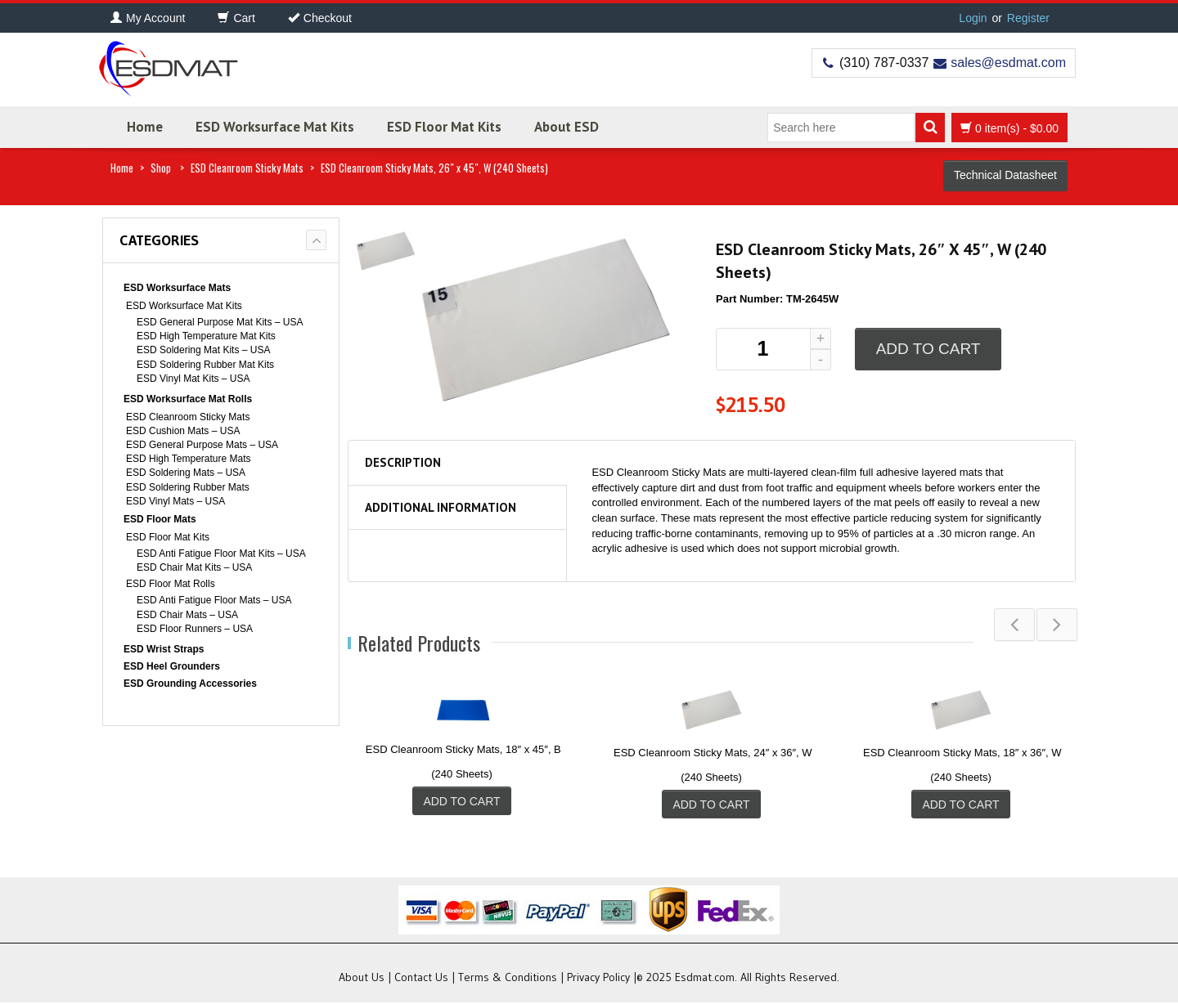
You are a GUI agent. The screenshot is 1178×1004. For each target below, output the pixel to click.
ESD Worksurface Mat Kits (275, 127)
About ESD (566, 127)
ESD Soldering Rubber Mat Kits (205, 364)
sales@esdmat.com (1008, 62)
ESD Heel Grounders (172, 666)
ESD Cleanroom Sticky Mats (247, 167)
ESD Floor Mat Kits (444, 127)
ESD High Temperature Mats (188, 458)
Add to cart (928, 348)
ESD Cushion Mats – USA (183, 431)
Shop (161, 167)
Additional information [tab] (440, 507)
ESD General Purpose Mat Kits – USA (220, 322)
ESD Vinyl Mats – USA (175, 501)
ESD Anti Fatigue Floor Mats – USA (214, 600)
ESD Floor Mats (160, 519)
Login (973, 18)
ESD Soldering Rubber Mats (188, 487)
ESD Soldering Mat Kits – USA (203, 350)
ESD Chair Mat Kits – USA (194, 567)
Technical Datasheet (1005, 175)
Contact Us (421, 978)
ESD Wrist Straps (164, 649)
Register (1028, 18)
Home (145, 127)
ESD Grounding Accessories (190, 683)
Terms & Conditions (507, 978)
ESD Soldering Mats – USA (185, 472)
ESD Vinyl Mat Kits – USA (193, 378)
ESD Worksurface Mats (177, 288)
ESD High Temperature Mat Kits (206, 336)
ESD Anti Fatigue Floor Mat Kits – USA (221, 553)
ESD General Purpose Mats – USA (202, 444)
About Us (361, 978)
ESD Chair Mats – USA (187, 615)
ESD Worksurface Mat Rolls (188, 399)
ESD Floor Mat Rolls (170, 583)
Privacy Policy (598, 978)
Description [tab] (403, 462)
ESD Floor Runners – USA (195, 628)
